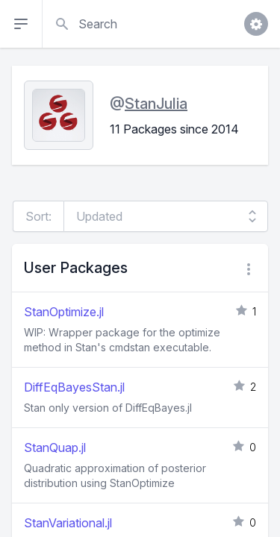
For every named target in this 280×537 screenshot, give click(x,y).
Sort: (38, 216)
